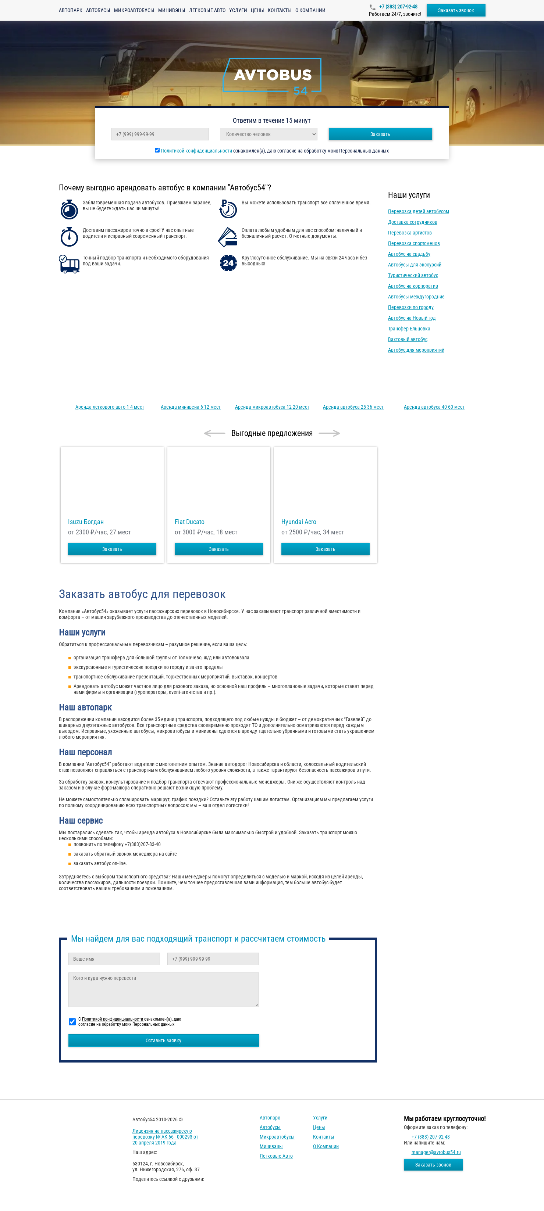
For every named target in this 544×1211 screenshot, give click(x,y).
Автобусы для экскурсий (414, 265)
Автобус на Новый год (412, 318)
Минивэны (171, 10)
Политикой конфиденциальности (196, 151)
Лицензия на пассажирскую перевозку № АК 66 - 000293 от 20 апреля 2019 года (165, 1137)
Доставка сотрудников (412, 222)
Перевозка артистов (410, 233)
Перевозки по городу (411, 307)
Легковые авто (207, 10)
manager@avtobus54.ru (436, 1152)
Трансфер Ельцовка (409, 329)
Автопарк (70, 10)
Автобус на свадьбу (409, 254)
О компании (310, 10)
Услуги (238, 10)
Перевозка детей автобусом (418, 211)
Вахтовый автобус (407, 339)
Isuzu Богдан (86, 522)
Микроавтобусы (134, 10)
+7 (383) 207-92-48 (397, 7)
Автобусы (98, 10)
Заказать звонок (456, 10)
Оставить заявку (163, 1040)
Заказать (380, 134)
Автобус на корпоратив (413, 286)
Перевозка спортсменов (414, 243)
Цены (257, 10)
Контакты (280, 10)
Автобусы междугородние (416, 297)
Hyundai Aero (298, 522)
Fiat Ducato (190, 522)
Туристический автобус (413, 275)
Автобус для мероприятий (416, 350)
